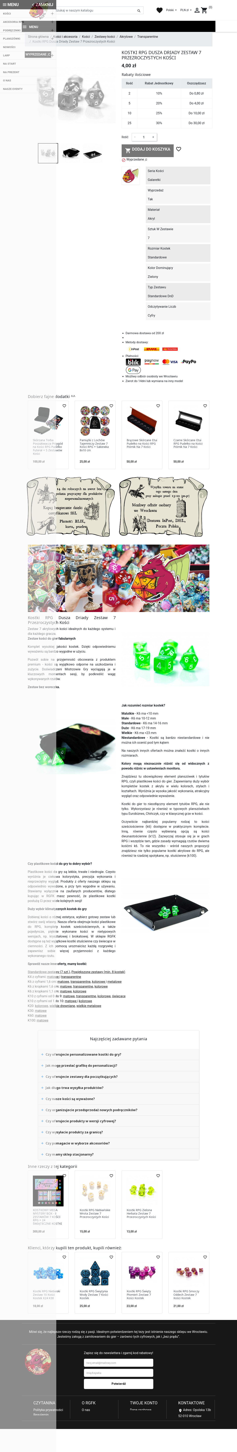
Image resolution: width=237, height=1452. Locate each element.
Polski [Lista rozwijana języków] (170, 10)
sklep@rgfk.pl (188, 1439)
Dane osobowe (140, 1411)
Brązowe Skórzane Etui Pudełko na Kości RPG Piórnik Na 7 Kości (142, 444)
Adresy (135, 1421)
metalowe (115, 983)
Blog (85, 1425)
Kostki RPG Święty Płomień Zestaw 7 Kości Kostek (139, 1295)
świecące (119, 997)
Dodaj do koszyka (147, 151)
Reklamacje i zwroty (47, 1421)
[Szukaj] (98, 10)
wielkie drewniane (62, 1007)
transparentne (71, 978)
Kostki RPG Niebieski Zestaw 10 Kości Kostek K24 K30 (46, 1295)
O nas (86, 1411)
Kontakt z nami (44, 1435)
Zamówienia (139, 1416)
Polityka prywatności (48, 1411)
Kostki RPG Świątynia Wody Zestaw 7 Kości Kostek (94, 1295)
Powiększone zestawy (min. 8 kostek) (98, 973)
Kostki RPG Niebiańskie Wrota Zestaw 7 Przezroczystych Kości (95, 1214)
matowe (53, 978)
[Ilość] (144, 138)
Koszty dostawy (44, 1430)
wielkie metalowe (88, 1007)
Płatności (40, 1425)
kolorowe (99, 983)
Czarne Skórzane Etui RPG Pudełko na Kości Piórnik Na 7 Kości (188, 444)
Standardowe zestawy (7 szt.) (49, 973)
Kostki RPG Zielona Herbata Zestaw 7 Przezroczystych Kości (141, 1214)
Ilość (125, 138)
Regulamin (41, 1416)
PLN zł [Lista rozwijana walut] (184, 10)
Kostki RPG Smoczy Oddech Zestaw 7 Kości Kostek (186, 1295)
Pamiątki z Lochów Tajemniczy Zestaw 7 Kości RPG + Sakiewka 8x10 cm (94, 446)
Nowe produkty (92, 1416)
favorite (159, 10)
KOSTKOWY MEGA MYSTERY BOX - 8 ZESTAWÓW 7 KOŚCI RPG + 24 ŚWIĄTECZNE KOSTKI (47, 1217)
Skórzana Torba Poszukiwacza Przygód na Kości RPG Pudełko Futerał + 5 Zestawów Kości (48, 448)
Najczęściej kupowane (98, 1421)
